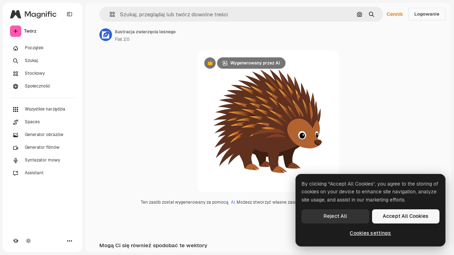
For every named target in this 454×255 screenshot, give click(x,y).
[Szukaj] (42, 61)
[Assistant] (42, 173)
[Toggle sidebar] (69, 14)
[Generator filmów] (42, 147)
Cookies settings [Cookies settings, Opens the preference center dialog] (370, 233)
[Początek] (42, 48)
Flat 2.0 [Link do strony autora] (122, 39)
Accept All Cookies (406, 216)
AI (233, 202)
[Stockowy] (42, 73)
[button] (109, 14)
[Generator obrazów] (42, 135)
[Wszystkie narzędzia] (42, 109)
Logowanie (426, 14)
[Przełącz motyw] (28, 240)
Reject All (335, 216)
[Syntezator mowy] (42, 160)
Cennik (395, 14)
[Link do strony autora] (105, 34)
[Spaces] (42, 122)
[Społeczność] (42, 86)
